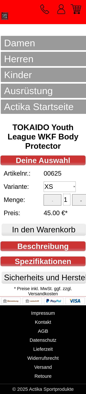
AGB (43, 331)
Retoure (43, 376)
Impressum (43, 313)
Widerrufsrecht (43, 358)
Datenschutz (43, 340)
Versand (43, 367)
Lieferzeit (43, 349)
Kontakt (43, 322)
